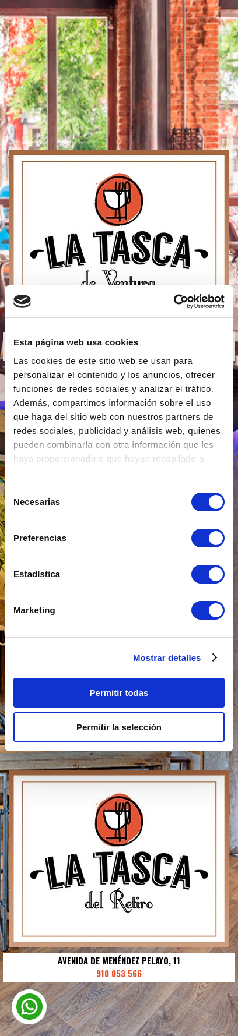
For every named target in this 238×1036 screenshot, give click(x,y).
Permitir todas (119, 693)
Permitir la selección (119, 727)
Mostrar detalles (167, 658)
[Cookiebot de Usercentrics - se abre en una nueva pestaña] (174, 301)
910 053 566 (119, 973)
